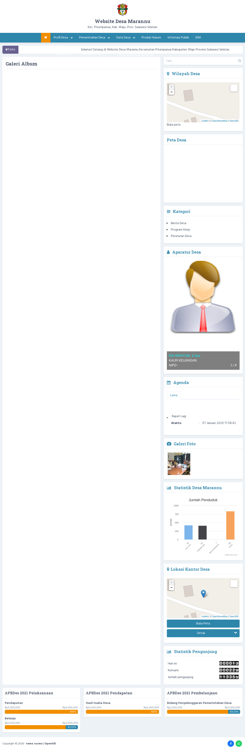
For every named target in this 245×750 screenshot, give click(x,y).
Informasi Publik (178, 37)
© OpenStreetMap (219, 121)
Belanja (10, 718)
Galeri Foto (181, 443)
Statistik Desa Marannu (194, 487)
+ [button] (171, 87)
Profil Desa (63, 37)
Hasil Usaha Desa (98, 703)
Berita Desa (178, 223)
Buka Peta (203, 623)
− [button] (171, 92)
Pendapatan (14, 703)
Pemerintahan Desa (94, 37)
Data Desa (125, 37)
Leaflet (204, 121)
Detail (217, 633)
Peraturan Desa (181, 236)
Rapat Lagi (179, 418)
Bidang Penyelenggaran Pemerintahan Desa (199, 703)
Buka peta (173, 124)
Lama (173, 395)
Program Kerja (180, 229)
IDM (198, 37)
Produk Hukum (151, 37)
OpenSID (233, 121)
